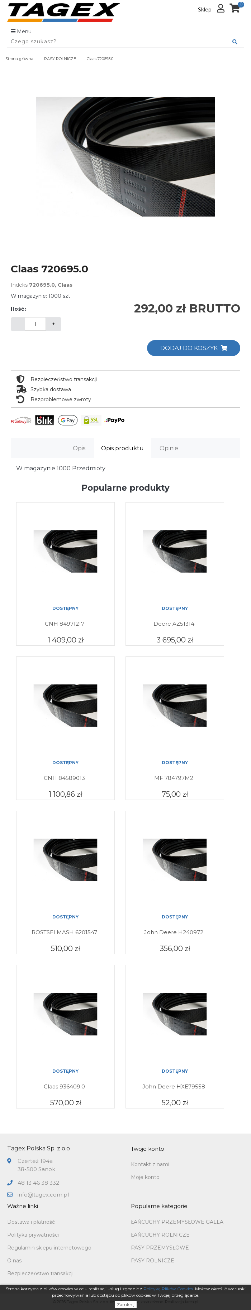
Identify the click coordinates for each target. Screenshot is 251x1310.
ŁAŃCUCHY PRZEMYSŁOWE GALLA (177, 1222)
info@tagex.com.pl (43, 1194)
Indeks (19, 285)
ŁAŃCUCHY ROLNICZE (160, 1235)
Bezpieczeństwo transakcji (40, 1273)
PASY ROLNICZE (152, 1260)
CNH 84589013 (64, 778)
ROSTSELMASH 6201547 (64, 932)
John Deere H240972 (173, 932)
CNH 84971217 (64, 623)
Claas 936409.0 (64, 1086)
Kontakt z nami (150, 1164)
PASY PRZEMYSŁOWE (160, 1247)
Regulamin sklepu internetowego (49, 1247)
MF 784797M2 (173, 778)
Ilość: (19, 309)
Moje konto (145, 1177)
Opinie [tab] (169, 448)
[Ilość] (35, 324)
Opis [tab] (79, 448)
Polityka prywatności (33, 1235)
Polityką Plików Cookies (168, 1288)
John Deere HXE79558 (173, 1086)
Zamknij (125, 1304)
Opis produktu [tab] (122, 448)
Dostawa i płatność (31, 1222)
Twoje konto (147, 1148)
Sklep (205, 9)
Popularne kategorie (159, 1206)
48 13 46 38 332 (38, 1182)
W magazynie (35, 468)
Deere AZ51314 (173, 623)
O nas (14, 1260)
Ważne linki (22, 1206)
